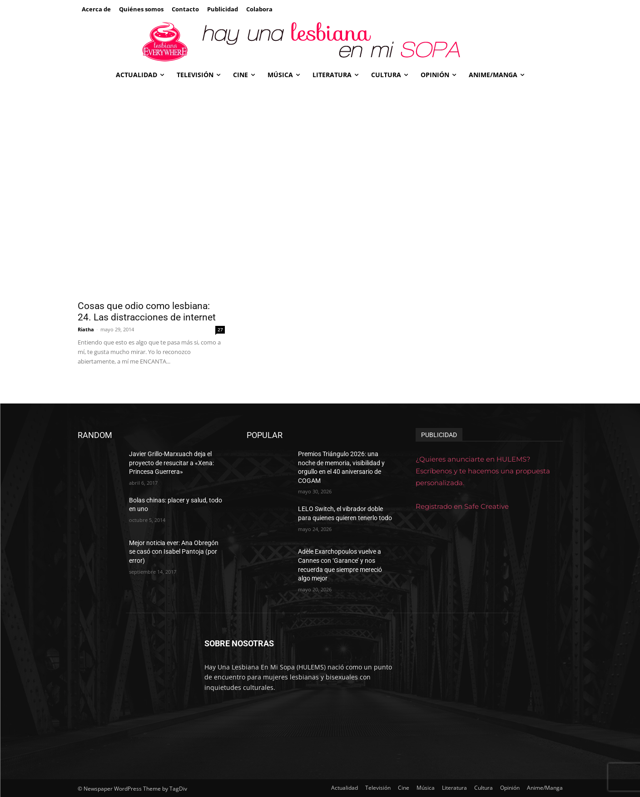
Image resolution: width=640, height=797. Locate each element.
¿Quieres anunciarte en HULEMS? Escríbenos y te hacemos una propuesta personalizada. (483, 471)
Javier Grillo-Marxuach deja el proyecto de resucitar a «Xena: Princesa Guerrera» (171, 462)
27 (220, 329)
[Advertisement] (320, 153)
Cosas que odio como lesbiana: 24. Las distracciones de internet (147, 311)
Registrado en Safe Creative (462, 506)
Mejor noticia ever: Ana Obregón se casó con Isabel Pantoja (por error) (173, 551)
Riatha (86, 329)
